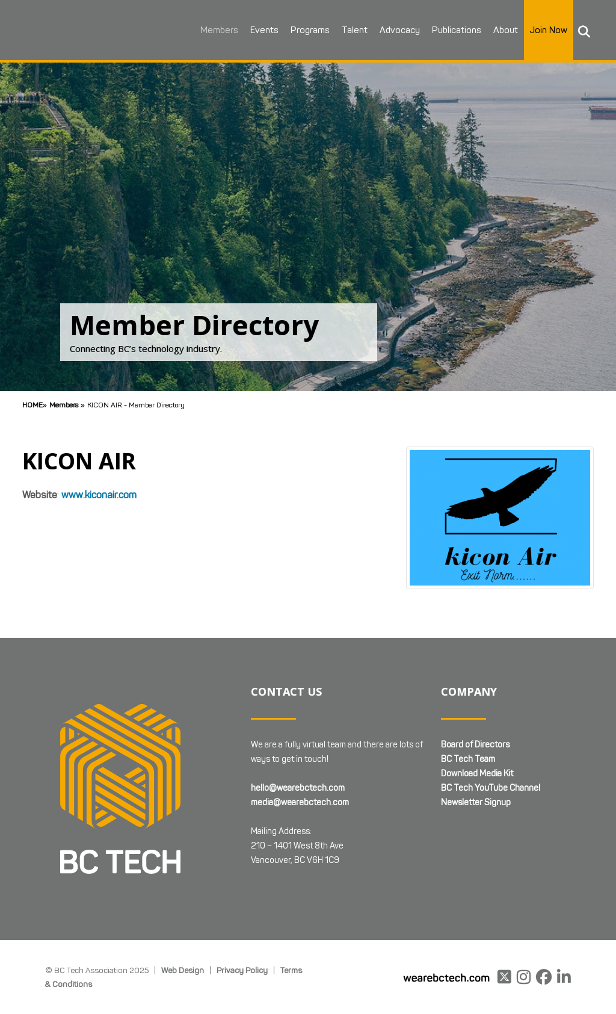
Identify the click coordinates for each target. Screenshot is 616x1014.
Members (218, 30)
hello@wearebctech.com (298, 788)
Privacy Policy (242, 970)
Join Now (547, 30)
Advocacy (398, 30)
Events (263, 30)
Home (32, 404)
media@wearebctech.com (300, 802)
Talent (353, 30)
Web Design (182, 970)
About (504, 30)
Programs (308, 30)
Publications (455, 30)
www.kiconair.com (99, 495)
